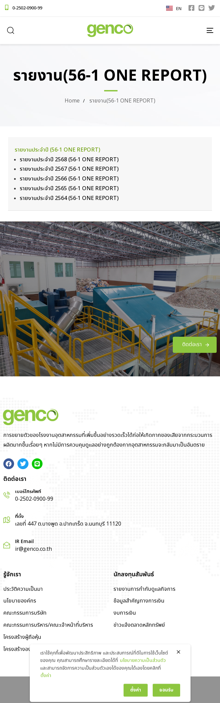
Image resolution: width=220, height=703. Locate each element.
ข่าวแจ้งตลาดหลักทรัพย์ (139, 625)
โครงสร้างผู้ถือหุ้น (22, 637)
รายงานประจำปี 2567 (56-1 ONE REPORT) (69, 169)
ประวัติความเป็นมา (23, 589)
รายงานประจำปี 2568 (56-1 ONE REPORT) (69, 160)
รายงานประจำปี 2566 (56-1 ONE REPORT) (69, 179)
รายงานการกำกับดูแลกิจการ (144, 589)
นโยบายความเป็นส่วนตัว (143, 679)
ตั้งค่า (46, 694)
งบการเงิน (125, 613)
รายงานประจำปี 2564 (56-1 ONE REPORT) (69, 198)
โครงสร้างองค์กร (22, 649)
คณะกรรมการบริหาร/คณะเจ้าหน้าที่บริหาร (48, 625)
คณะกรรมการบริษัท (25, 613)
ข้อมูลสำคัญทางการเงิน (139, 601)
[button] (10, 30)
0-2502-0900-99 (27, 8)
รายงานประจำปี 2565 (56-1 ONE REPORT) (69, 189)
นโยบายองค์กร (19, 601)
